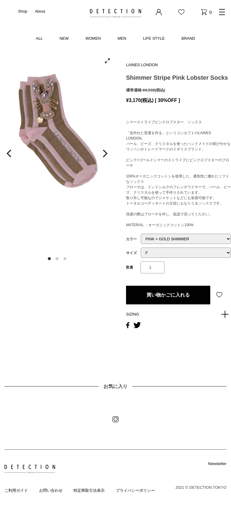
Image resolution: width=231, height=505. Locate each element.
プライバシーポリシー (135, 490)
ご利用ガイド (16, 490)
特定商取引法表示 (89, 490)
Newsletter (217, 463)
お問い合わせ (51, 490)
